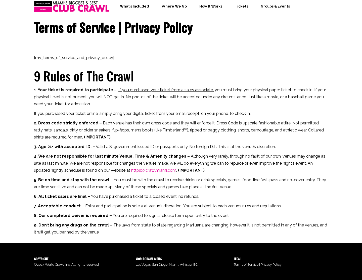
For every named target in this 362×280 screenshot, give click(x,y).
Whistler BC (189, 264)
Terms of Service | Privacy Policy (258, 264)
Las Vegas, (144, 264)
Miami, (174, 264)
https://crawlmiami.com (153, 170)
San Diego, (160, 264)
